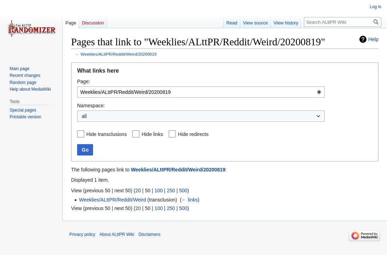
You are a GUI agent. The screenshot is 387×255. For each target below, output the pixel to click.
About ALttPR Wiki (116, 234)
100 (159, 190)
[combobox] (201, 92)
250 (171, 190)
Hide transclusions (106, 134)
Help (373, 39)
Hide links (152, 134)
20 (138, 190)
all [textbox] (84, 116)
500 (183, 190)
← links (189, 200)
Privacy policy (82, 234)
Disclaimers (149, 234)
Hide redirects (193, 134)
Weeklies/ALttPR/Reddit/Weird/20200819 (118, 54)
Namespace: (91, 105)
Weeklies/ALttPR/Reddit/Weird (112, 200)
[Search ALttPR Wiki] (342, 22)
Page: (83, 81)
